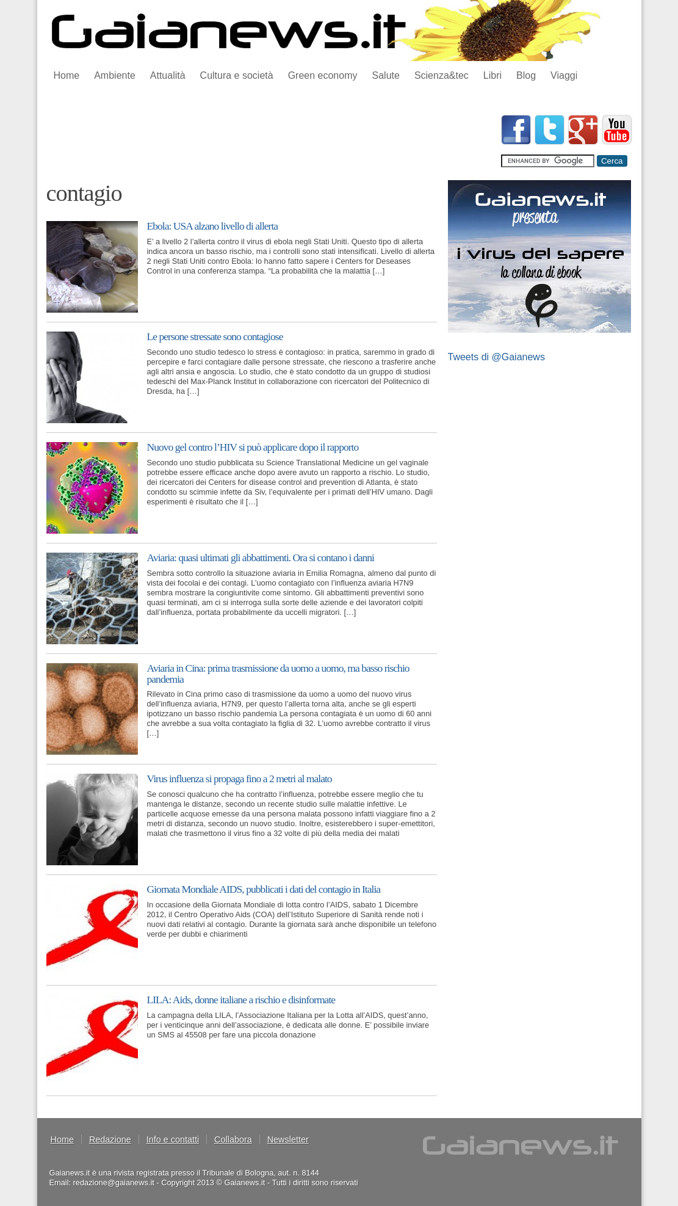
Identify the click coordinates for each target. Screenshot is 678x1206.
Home (67, 75)
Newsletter (288, 1139)
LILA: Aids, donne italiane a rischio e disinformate (241, 999)
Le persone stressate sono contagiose (215, 336)
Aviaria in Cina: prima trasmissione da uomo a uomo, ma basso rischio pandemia (278, 673)
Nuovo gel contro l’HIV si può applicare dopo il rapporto (253, 447)
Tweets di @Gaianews (496, 357)
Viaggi (563, 75)
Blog (526, 75)
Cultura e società (236, 75)
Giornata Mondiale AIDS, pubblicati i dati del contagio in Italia (264, 889)
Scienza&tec (441, 75)
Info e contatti (172, 1139)
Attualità (168, 75)
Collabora (233, 1139)
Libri (492, 75)
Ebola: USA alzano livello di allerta (212, 226)
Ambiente (114, 75)
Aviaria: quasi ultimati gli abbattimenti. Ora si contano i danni (261, 557)
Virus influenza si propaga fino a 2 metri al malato (239, 778)
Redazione (110, 1139)
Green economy (323, 75)
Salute (386, 75)
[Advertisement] (268, 142)
